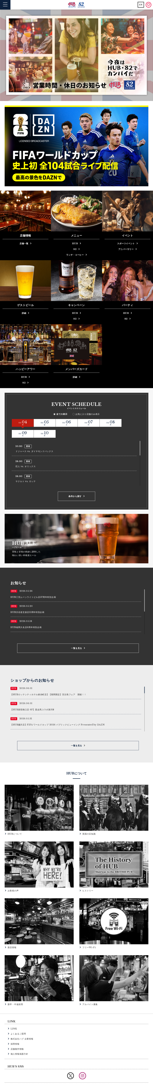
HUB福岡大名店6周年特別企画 (26, 616)
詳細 (24, 313)
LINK (14, 1017)
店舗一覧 (24, 243)
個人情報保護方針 (19, 1043)
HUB (75, 243)
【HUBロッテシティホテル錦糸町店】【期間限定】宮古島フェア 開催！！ (48, 683)
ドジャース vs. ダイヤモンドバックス (34, 440)
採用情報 (15, 1033)
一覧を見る (76, 637)
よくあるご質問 (18, 1023)
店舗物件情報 (17, 1038)
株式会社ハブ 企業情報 (22, 1027)
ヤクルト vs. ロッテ (26, 470)
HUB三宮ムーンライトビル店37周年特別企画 (33, 586)
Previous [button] (9, 55)
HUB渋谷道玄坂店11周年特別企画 (27, 601)
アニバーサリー (126, 249)
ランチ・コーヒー (75, 255)
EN (141, 5)
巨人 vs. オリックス (26, 455)
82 (74, 249)
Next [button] (143, 55)
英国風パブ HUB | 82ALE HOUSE (76, 4)
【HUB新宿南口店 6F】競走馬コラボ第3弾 (32, 698)
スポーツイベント (126, 243)
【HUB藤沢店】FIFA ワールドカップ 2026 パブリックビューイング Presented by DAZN (57, 713)
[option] (76, 55)
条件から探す (75, 485)
